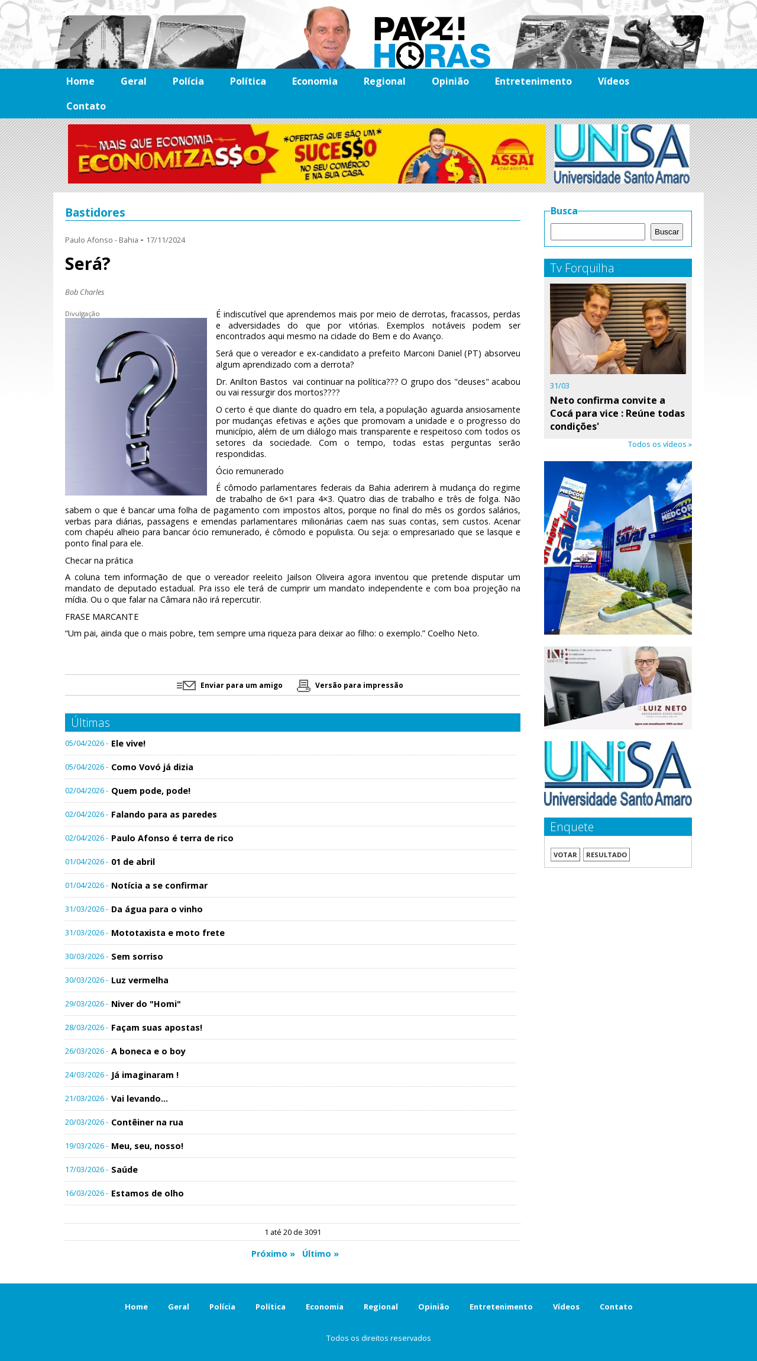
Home (80, 81)
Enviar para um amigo (230, 685)
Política (248, 81)
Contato (86, 105)
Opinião (450, 81)
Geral (134, 81)
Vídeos (613, 81)
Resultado (606, 854)
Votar (565, 854)
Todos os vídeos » (660, 444)
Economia (315, 81)
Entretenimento (533, 81)
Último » (320, 1253)
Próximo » (273, 1253)
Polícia (188, 81)
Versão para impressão (350, 685)
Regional (385, 81)
